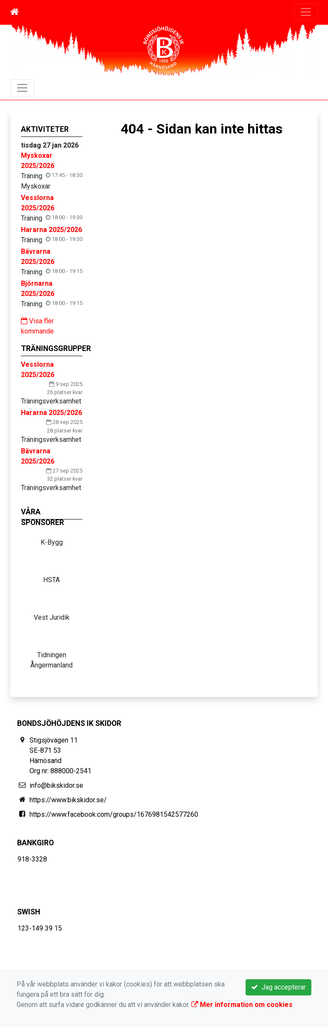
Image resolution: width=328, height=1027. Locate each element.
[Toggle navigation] (306, 11)
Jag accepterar (278, 987)
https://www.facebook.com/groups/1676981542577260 (113, 814)
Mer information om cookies (242, 1005)
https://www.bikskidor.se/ (68, 800)
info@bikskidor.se (56, 785)
